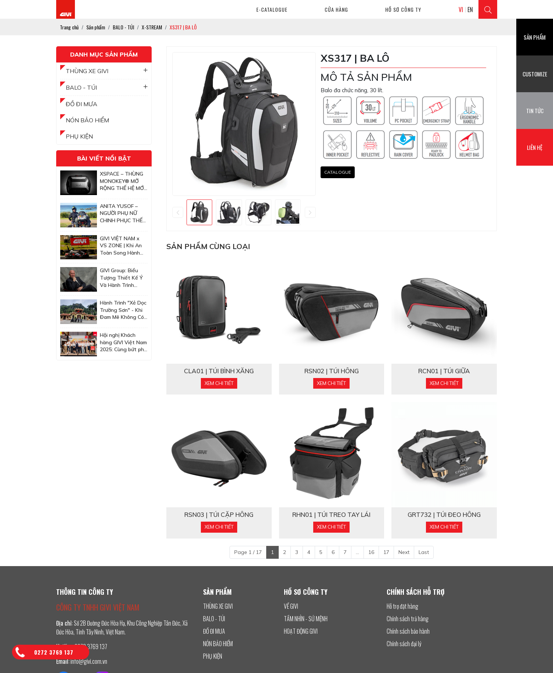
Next (403, 552)
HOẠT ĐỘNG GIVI (301, 631)
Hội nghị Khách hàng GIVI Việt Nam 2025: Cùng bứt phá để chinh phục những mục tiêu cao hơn (123, 342)
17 (386, 552)
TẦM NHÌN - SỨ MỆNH (306, 618)
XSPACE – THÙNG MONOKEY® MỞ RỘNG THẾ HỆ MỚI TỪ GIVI (122, 181)
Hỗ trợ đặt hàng (402, 606)
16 (371, 552)
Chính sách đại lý (404, 643)
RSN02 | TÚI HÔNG (331, 371)
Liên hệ (534, 147)
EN (470, 9)
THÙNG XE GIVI (107, 71)
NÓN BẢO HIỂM (87, 120)
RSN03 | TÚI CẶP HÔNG (218, 514)
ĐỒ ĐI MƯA (81, 104)
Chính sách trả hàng (408, 618)
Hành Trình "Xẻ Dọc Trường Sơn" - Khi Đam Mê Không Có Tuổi (123, 310)
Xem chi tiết (219, 383)
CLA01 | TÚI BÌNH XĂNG (219, 371)
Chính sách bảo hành (408, 631)
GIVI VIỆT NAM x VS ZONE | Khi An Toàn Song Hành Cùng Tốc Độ (121, 246)
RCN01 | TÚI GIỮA (444, 371)
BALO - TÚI (107, 87)
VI (461, 9)
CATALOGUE (337, 172)
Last (424, 552)
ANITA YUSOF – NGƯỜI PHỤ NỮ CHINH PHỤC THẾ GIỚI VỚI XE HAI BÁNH (121, 213)
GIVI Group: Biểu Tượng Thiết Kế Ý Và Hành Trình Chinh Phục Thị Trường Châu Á (121, 278)
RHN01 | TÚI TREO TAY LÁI (331, 514)
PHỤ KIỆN (79, 136)
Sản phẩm (535, 37)
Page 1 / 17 (248, 552)
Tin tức (534, 111)
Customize (535, 74)
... (357, 552)
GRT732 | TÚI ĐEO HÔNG (444, 514)
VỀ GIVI (291, 606)
